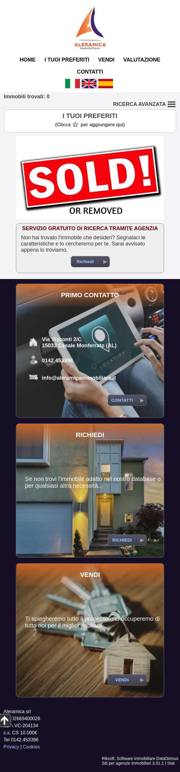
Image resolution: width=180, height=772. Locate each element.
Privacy (11, 746)
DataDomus (167, 758)
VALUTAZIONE (141, 60)
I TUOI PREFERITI (67, 60)
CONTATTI (90, 72)
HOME (28, 60)
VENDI (106, 60)
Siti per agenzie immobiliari (126, 763)
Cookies (31, 746)
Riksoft (108, 758)
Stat (170, 763)
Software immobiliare (136, 758)
